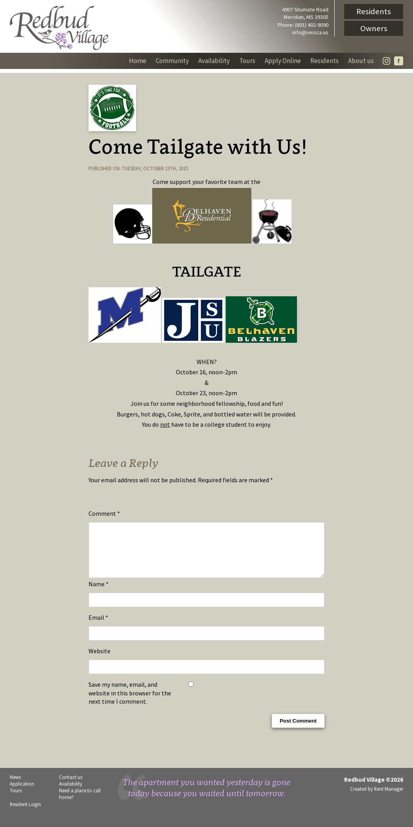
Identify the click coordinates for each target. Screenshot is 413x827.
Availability (214, 60)
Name (98, 593)
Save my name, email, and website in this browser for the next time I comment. (129, 702)
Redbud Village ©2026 (373, 789)
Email (98, 627)
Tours (247, 60)
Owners (373, 28)
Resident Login (25, 813)
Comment (104, 513)
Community (172, 60)
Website (99, 660)
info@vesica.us (310, 32)
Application (22, 793)
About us (361, 60)
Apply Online (283, 60)
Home (137, 60)
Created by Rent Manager (376, 798)
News (15, 786)
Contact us (70, 786)
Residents (373, 11)
